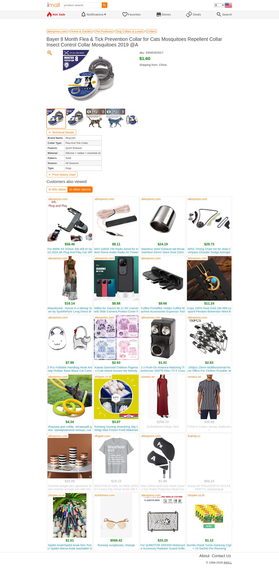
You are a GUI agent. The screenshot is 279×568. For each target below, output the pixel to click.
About (204, 556)
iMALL (228, 562)
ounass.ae (148, 376)
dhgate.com (102, 436)
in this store (57, 189)
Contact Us (221, 556)
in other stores (80, 189)
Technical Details (61, 132)
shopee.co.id (103, 376)
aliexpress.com (58, 199)
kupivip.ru (194, 436)
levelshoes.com (105, 495)
